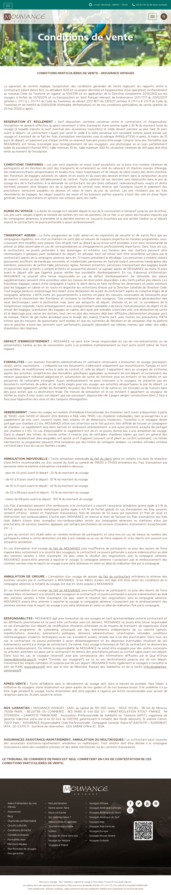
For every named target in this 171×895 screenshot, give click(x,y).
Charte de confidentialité (22, 821)
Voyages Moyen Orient (102, 835)
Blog (10, 816)
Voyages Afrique (98, 803)
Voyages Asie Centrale (102, 826)
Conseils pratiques (18, 834)
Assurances (14, 811)
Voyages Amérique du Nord (105, 812)
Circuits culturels (17, 825)
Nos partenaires (57, 803)
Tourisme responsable (60, 826)
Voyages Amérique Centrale (105, 807)
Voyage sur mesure (59, 840)
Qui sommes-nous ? (59, 817)
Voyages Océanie (99, 840)
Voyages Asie (96, 821)
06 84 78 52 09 (144, 4)
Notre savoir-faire (58, 807)
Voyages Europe (98, 831)
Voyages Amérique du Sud (104, 817)
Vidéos (52, 831)
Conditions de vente (19, 830)
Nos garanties (16, 853)
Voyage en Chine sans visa (63, 835)
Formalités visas (17, 839)
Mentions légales (17, 844)
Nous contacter (57, 812)
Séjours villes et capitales (62, 821)
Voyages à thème (58, 845)
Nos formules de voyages (22, 848)
